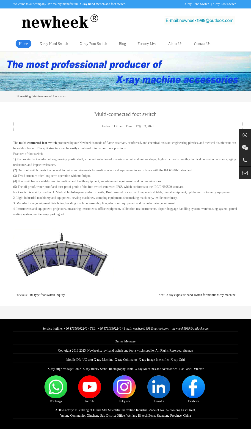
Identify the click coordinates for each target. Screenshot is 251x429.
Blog (122, 44)
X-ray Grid (178, 359)
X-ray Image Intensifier (154, 359)
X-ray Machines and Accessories (156, 369)
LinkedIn (158, 389)
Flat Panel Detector (191, 369)
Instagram (124, 389)
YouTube (89, 389)
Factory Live (147, 44)
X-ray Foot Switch (224, 4)
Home (23, 44)
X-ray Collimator (126, 359)
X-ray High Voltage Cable (64, 369)
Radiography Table (121, 369)
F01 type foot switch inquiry (46, 295)
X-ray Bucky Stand (95, 369)
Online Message (125, 341)
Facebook (193, 389)
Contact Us (202, 44)
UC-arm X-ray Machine (98, 359)
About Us (175, 44)
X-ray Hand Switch (196, 4)
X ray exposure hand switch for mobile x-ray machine (200, 295)
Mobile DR (73, 359)
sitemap (188, 350)
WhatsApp (55, 389)
